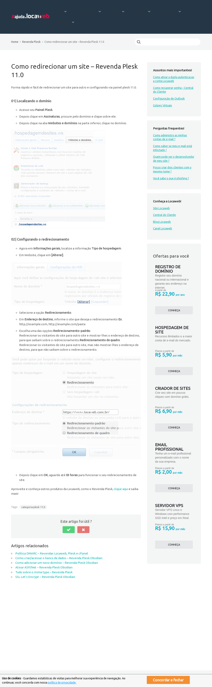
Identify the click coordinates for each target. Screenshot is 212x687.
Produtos (189, 10)
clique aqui (121, 475)
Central (139, 10)
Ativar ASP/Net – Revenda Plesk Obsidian (43, 553)
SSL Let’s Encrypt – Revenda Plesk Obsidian (45, 562)
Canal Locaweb (162, 214)
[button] (69, 515)
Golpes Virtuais (162, 91)
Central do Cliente (164, 200)
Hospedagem (93, 10)
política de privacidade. (62, 682)
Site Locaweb (161, 194)
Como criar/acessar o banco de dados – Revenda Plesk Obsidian (58, 544)
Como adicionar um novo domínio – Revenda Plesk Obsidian (56, 548)
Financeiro (163, 10)
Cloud (118, 10)
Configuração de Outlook (169, 84)
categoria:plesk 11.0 (33, 492)
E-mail (68, 10)
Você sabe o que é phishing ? (171, 164)
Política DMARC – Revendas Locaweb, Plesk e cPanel (51, 539)
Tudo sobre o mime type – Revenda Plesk (43, 558)
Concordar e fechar (168, 680)
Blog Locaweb (162, 207)
